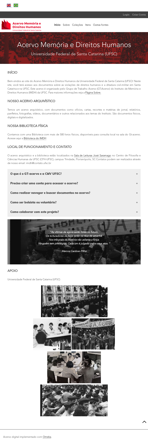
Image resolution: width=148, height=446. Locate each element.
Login (126, 14)
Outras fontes (100, 25)
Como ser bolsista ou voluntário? (33, 202)
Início (57, 25)
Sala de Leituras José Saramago (92, 155)
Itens (88, 25)
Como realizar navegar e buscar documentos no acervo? (50, 193)
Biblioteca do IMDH (35, 138)
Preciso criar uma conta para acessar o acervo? (44, 183)
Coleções (77, 25)
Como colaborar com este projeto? (34, 212)
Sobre (66, 25)
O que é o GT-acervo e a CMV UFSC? (36, 174)
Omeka (47, 437)
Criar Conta (139, 14)
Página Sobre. (93, 93)
